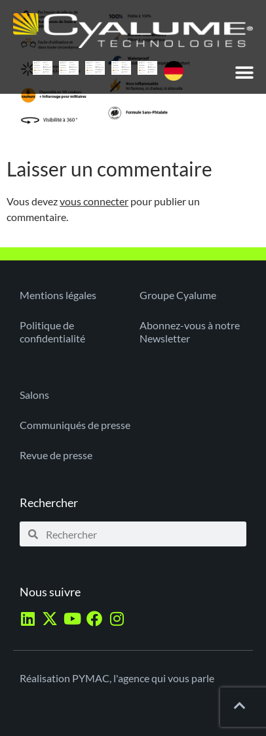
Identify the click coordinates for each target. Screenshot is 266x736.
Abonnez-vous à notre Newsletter (190, 331)
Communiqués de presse (75, 425)
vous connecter (94, 201)
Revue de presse (56, 455)
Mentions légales (58, 295)
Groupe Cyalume (178, 295)
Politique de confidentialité (52, 331)
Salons (34, 394)
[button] (244, 72)
